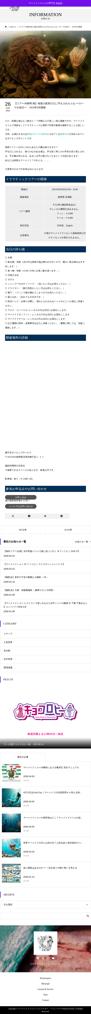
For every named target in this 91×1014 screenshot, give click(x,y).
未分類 (7, 651)
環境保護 (8, 667)
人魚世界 (8, 642)
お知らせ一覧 (81, 542)
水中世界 (8, 659)
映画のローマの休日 (37, 134)
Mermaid (45, 984)
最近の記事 (22, 757)
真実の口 (64, 134)
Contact (45, 1000)
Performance (45, 978)
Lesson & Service (45, 989)
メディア (8, 634)
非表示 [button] (59, 3)
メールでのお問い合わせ (21, 506)
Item (45, 995)
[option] (45, 716)
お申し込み (20, 497)
